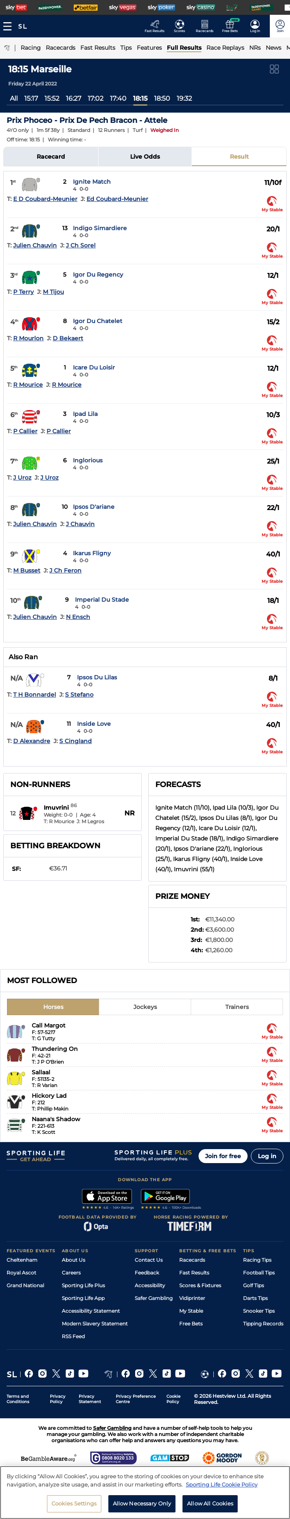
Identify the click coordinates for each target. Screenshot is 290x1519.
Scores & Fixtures (200, 1285)
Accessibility (150, 1285)
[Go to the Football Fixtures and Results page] (181, 26)
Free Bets (191, 1323)
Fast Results (194, 1273)
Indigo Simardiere (100, 228)
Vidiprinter (192, 1298)
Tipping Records (263, 1323)
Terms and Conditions (18, 1399)
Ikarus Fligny (92, 553)
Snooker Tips (259, 1311)
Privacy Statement (90, 1399)
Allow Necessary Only (142, 1505)
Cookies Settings (74, 1505)
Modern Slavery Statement (95, 1323)
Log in (267, 1156)
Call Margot (48, 1025)
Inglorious (88, 460)
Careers (71, 1273)
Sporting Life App (83, 1298)
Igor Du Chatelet (97, 321)
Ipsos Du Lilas (97, 677)
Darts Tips (255, 1298)
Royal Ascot (21, 1273)
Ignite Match (92, 181)
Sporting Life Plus (83, 1285)
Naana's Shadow (56, 1119)
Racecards (192, 1260)
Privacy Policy (57, 1399)
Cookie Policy (173, 1399)
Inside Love (94, 723)
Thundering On (55, 1049)
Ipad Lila (85, 414)
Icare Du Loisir (94, 367)
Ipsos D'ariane (94, 506)
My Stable (191, 1311)
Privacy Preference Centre (136, 1399)
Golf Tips (253, 1285)
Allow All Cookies (210, 1505)
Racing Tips (257, 1260)
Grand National (25, 1285)
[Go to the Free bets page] (232, 26)
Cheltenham (22, 1260)
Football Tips (259, 1273)
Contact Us (149, 1260)
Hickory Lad (49, 1095)
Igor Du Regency (98, 274)
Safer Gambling (154, 1298)
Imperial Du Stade (102, 599)
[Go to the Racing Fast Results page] (156, 26)
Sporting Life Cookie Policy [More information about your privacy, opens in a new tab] (221, 1486)
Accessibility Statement (91, 1311)
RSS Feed (73, 1336)
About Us (73, 1260)
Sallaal (41, 1072)
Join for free (223, 1156)
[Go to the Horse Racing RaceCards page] (207, 26)
